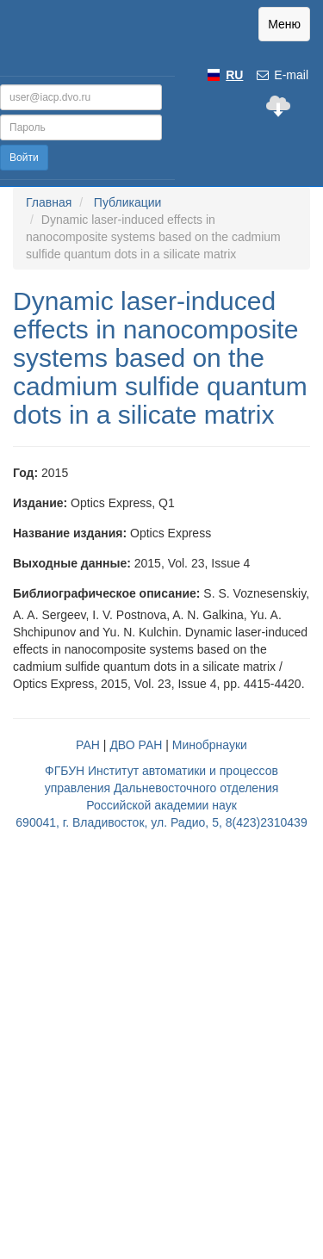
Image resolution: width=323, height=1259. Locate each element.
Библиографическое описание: (106, 593)
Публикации (127, 202)
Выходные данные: (72, 563)
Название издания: (70, 533)
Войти (24, 158)
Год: (25, 473)
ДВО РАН (135, 745)
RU (234, 75)
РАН (88, 745)
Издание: (40, 503)
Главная (48, 202)
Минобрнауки (209, 745)
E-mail (281, 75)
